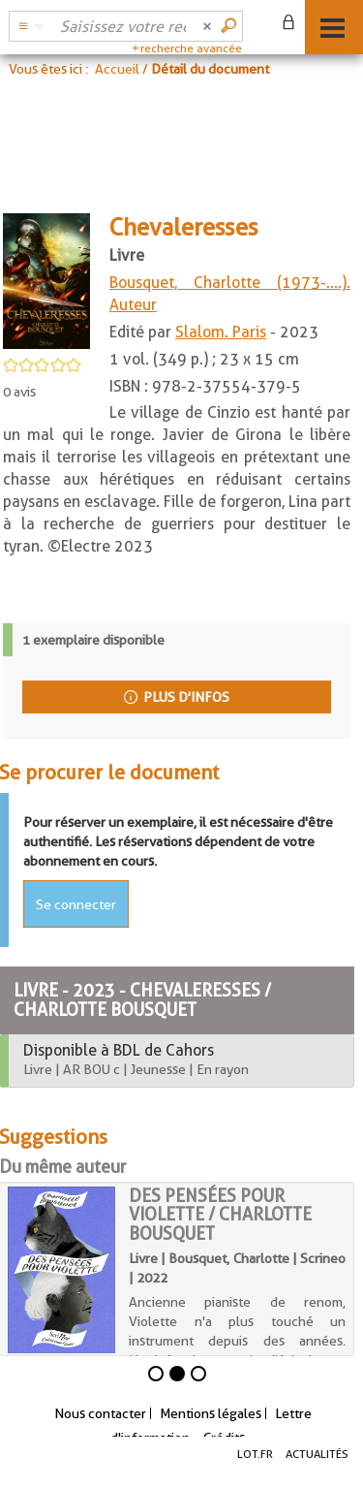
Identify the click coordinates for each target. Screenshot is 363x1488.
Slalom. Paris (220, 332)
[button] (29, 26)
